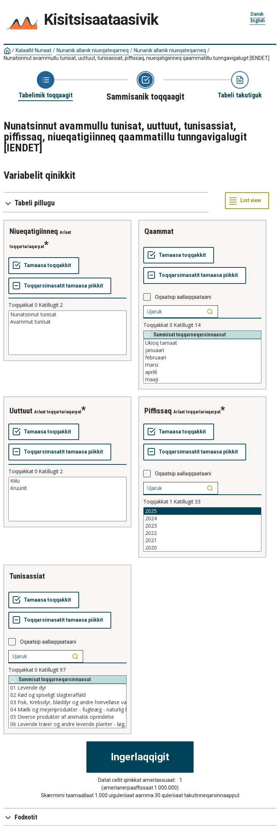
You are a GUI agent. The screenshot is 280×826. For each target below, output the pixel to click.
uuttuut (20, 410)
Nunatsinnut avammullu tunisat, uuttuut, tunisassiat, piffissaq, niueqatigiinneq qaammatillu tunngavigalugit (136, 58)
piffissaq (158, 410)
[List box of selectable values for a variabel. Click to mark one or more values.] (67, 332)
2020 (202, 547)
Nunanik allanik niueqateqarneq (93, 50)
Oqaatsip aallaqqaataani (183, 297)
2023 (202, 525)
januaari (202, 350)
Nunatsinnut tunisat (67, 314)
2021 (202, 540)
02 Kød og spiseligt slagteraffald (67, 695)
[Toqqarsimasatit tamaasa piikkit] (59, 286)
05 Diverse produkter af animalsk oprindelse (67, 717)
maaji (202, 379)
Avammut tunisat (67, 321)
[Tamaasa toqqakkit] (43, 265)
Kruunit (67, 488)
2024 (202, 518)
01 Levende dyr (67, 687)
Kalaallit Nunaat (33, 50)
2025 (202, 511)
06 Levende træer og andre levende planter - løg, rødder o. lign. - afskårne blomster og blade (67, 724)
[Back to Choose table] (45, 85)
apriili (202, 372)
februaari (202, 357)
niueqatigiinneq (33, 231)
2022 (202, 533)
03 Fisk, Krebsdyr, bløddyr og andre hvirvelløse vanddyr (67, 702)
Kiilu (67, 481)
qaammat (159, 231)
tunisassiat (27, 576)
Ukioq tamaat (202, 343)
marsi (202, 364)
